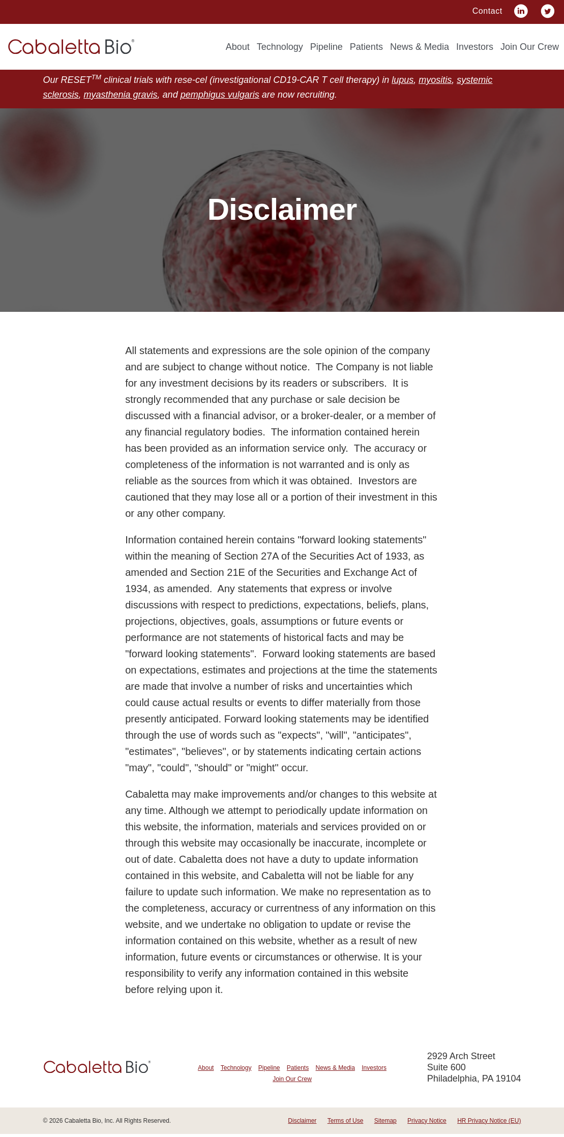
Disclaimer (302, 1124)
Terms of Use (346, 1124)
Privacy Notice (427, 1124)
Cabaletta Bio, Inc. (89, 1123)
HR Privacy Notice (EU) (489, 1124)
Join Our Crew (529, 47)
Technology (280, 47)
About (238, 47)
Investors (474, 47)
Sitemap (385, 1124)
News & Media (419, 47)
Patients (366, 47)
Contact (487, 11)
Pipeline (326, 47)
